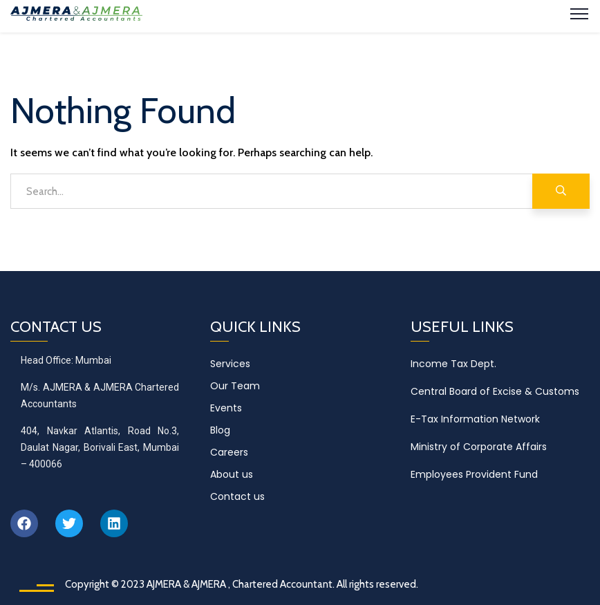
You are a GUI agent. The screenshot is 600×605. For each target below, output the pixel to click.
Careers (229, 452)
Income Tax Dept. (453, 364)
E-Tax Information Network (475, 419)
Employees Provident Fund (474, 474)
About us (231, 474)
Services (230, 364)
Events (226, 408)
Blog (220, 430)
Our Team (235, 386)
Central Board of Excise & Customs (495, 391)
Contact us (237, 496)
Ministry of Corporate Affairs (479, 447)
